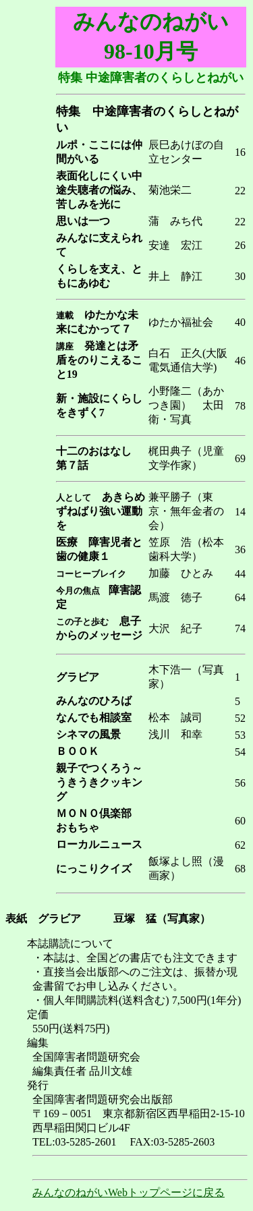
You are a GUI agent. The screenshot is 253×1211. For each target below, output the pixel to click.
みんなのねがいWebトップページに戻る (128, 1192)
